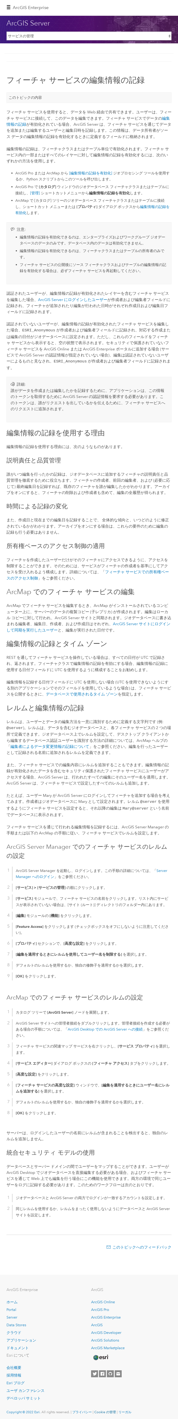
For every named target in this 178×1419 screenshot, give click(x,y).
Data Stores (16, 1322)
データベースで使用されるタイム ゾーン (82, 693)
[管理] (35, 193)
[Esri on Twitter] (94, 1371)
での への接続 (105, 1027)
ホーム (12, 1299)
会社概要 (13, 1365)
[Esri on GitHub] (110, 1371)
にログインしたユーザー (72, 299)
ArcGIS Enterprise (31, 7)
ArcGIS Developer (106, 1330)
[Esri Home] (100, 1355)
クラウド (13, 1330)
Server (11, 1315)
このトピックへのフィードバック (142, 1245)
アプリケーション (21, 1338)
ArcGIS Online (103, 1299)
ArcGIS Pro (100, 1307)
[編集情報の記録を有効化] (90, 173)
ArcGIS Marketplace (108, 1345)
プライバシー (82, 1410)
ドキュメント (17, 1345)
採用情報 (13, 1373)
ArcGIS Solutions (105, 1338)
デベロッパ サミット (23, 1396)
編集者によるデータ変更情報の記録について (49, 745)
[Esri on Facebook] (102, 1371)
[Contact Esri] (118, 1371)
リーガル (124, 1410)
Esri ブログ (15, 1380)
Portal (11, 1307)
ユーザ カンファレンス (25, 1388)
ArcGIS (97, 1322)
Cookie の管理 (105, 1410)
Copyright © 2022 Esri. (23, 1410)
